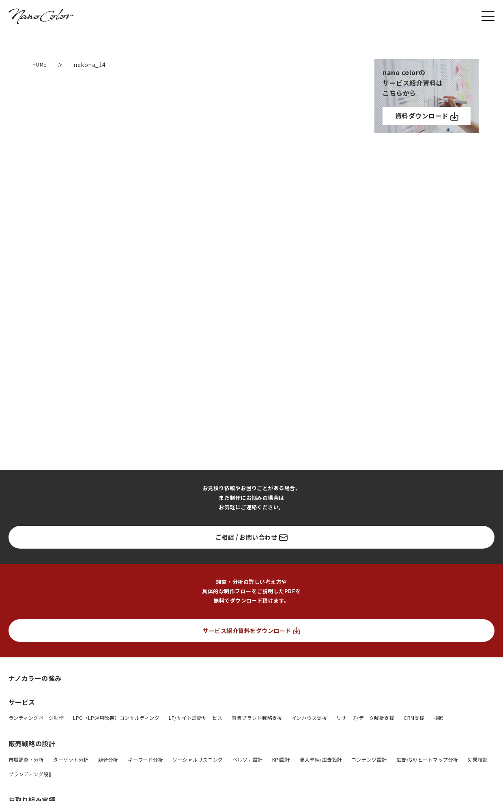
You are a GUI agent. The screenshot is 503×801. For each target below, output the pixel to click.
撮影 (439, 717)
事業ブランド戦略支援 (257, 717)
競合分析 (108, 759)
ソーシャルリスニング (197, 759)
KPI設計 (281, 759)
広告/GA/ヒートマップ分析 (427, 759)
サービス (22, 702)
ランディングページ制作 (36, 717)
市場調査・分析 (26, 759)
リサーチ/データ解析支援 (365, 717)
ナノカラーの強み (35, 678)
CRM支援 (414, 717)
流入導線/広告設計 (320, 759)
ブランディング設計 (31, 774)
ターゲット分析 (70, 759)
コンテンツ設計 (369, 759)
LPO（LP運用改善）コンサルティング (116, 717)
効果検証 (478, 759)
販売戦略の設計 (32, 743)
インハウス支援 (309, 717)
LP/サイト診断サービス (195, 717)
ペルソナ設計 (247, 759)
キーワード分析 (145, 759)
